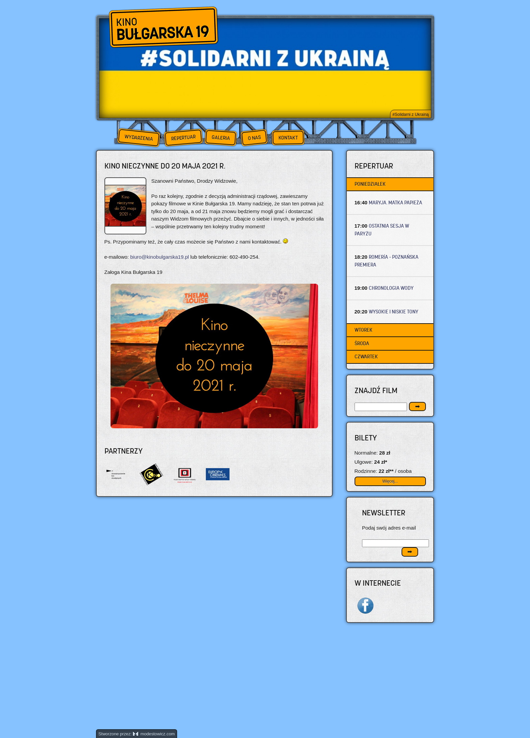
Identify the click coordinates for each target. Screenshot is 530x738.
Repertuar (183, 138)
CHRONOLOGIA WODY (391, 288)
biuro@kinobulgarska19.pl (159, 257)
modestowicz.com (154, 733)
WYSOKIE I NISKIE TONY (393, 311)
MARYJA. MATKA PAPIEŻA (395, 202)
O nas (254, 137)
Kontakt (288, 138)
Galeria (220, 137)
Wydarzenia (138, 137)
